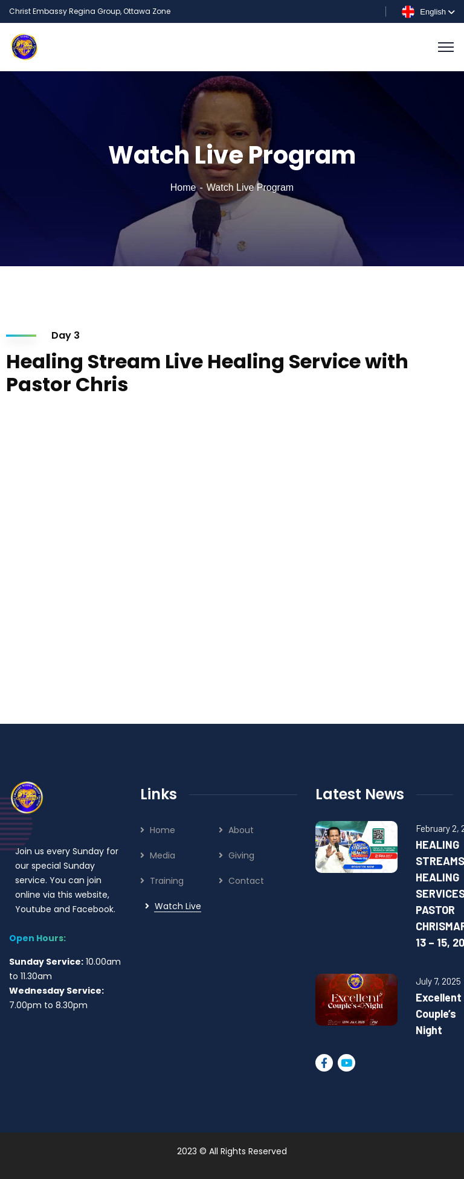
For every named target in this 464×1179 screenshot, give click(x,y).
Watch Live (178, 906)
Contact (246, 881)
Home (183, 187)
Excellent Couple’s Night (439, 1014)
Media (162, 855)
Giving (241, 855)
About (241, 830)
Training (167, 881)
